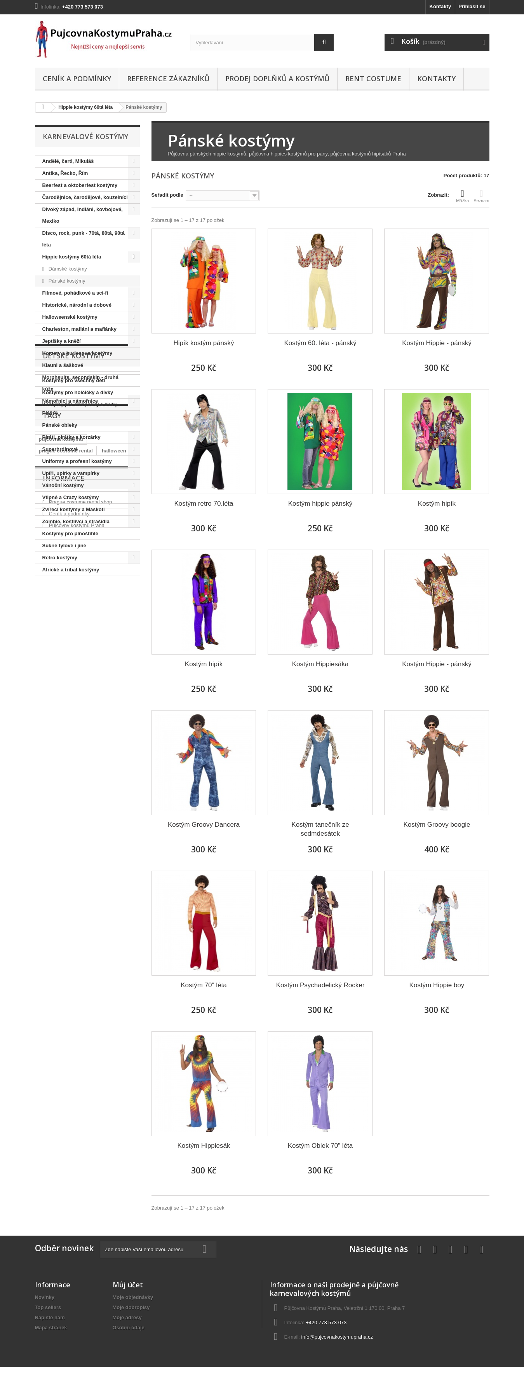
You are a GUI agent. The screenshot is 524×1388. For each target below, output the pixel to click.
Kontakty (440, 6)
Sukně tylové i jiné (64, 545)
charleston (51, 725)
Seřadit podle (167, 195)
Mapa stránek (51, 1327)
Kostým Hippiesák (203, 1145)
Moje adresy (127, 1317)
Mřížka (462, 196)
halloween (114, 713)
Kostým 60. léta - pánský (320, 343)
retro (68, 736)
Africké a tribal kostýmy (70, 570)
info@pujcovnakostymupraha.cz (337, 1337)
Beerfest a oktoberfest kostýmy (80, 185)
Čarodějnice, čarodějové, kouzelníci (85, 197)
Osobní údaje (128, 1327)
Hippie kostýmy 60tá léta (85, 107)
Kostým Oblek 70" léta (320, 1145)
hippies (48, 748)
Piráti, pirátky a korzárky (71, 437)
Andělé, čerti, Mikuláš (68, 161)
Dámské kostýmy (67, 269)
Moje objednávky (133, 1297)
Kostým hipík (437, 503)
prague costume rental (66, 713)
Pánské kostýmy (66, 281)
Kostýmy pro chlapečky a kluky (80, 648)
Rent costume (373, 78)
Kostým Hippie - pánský (437, 343)
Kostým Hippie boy (437, 985)
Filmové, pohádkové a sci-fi (75, 293)
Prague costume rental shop (79, 799)
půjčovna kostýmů (61, 701)
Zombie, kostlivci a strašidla (76, 521)
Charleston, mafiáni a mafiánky (79, 329)
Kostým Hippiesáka (320, 664)
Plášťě (50, 413)
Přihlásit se (471, 6)
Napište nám (50, 1317)
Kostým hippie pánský (320, 503)
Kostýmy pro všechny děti (73, 624)
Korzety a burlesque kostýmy (77, 353)
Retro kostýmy (59, 557)
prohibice (84, 725)
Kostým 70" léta (203, 985)
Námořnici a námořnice (70, 401)
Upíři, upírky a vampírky (70, 473)
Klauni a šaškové (63, 365)
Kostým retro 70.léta (203, 503)
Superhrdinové (60, 449)
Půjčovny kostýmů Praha (75, 822)
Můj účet (128, 1284)
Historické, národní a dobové (76, 305)
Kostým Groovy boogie (436, 824)
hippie (46, 736)
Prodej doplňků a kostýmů (277, 78)
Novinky (45, 1297)
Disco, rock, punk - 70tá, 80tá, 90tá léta (83, 239)
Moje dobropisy (131, 1307)
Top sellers (48, 1307)
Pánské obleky (59, 425)
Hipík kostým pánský (204, 343)
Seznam (481, 196)
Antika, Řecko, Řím (65, 173)
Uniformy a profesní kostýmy (77, 461)
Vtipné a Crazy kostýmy (70, 497)
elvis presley (98, 736)
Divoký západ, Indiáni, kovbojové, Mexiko (82, 215)
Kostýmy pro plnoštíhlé (70, 533)
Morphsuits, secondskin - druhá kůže (80, 383)
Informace (64, 778)
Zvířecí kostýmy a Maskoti (73, 509)
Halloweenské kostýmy (69, 317)
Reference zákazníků (168, 78)
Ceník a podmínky (77, 78)
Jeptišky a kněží (61, 341)
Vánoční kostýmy (63, 485)
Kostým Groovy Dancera (204, 824)
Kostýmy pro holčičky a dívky (77, 636)
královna (115, 725)
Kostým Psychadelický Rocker (320, 985)
